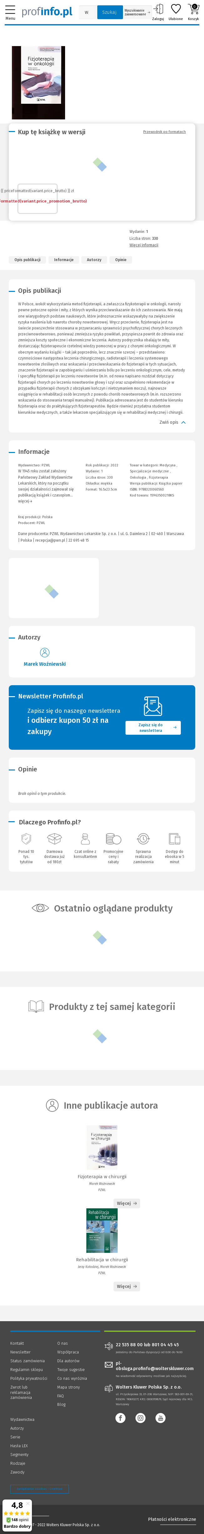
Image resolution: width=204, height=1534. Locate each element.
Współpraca (68, 1352)
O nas (62, 1343)
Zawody (17, 1472)
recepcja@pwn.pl (50, 540)
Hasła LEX (19, 1445)
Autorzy (94, 260)
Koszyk (193, 12)
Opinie (120, 260)
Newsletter (20, 1352)
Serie (15, 1437)
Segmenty (19, 1454)
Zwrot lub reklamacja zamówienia (21, 1392)
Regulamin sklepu (26, 1369)
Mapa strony (68, 1387)
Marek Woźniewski (45, 664)
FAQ (60, 1396)
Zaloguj (158, 12)
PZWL (41, 523)
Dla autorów (68, 1360)
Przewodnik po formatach (164, 131)
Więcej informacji (144, 245)
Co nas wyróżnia (72, 1378)
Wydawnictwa (22, 1419)
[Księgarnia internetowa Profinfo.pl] (47, 12)
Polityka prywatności (28, 1378)
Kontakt (17, 1343)
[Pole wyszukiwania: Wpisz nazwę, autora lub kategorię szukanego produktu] (86, 12)
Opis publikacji (27, 260)
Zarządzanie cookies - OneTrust (40, 1489)
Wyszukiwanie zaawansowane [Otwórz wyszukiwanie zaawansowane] (137, 12)
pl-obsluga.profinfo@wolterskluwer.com (155, 1366)
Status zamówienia (27, 1360)
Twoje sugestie (71, 1369)
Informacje (64, 260)
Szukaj (109, 12)
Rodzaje (17, 1463)
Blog (61, 1404)
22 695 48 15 (79, 540)
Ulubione (176, 12)
